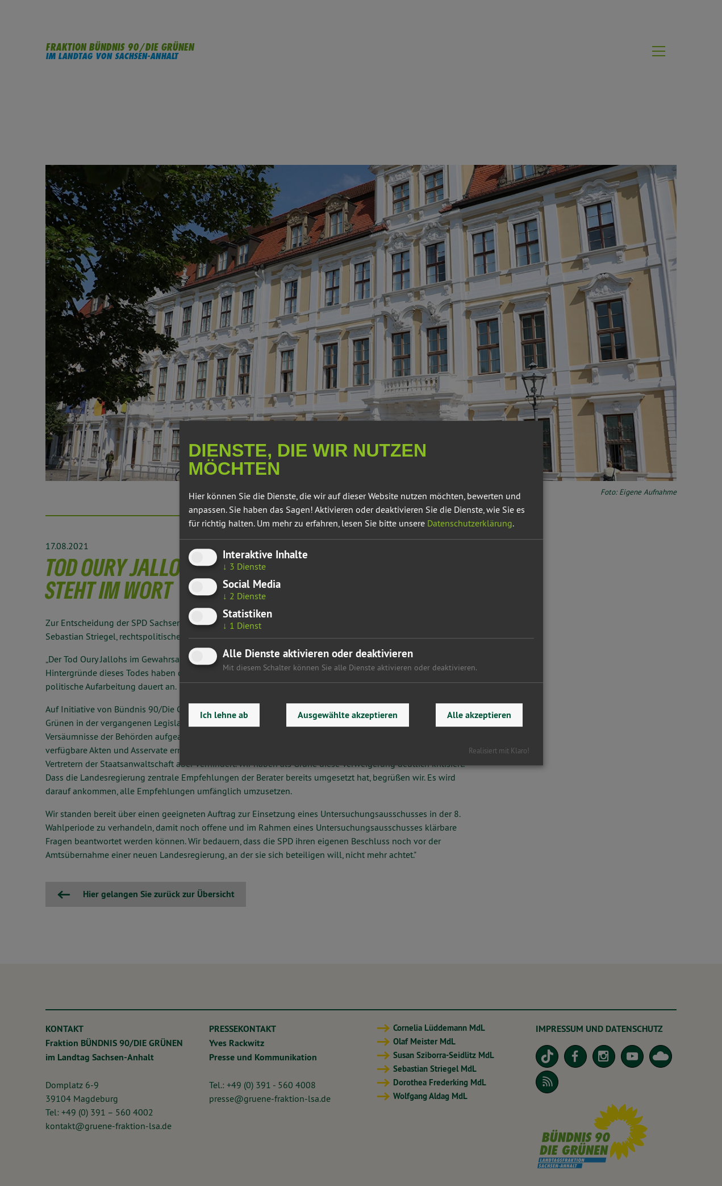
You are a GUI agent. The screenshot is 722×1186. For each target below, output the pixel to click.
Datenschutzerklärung (469, 523)
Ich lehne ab (224, 715)
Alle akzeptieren (479, 715)
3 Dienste (244, 566)
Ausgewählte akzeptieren (348, 715)
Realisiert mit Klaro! (499, 750)
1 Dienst (242, 626)
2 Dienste (244, 596)
